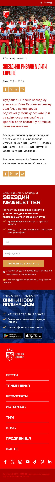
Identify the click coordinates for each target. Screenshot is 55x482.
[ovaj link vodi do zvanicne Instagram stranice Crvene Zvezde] (20, 461)
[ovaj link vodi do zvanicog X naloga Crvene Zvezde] (12, 461)
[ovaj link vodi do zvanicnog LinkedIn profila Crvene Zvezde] (49, 461)
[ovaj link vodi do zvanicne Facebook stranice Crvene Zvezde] (5, 461)
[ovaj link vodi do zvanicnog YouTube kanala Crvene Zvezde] (27, 461)
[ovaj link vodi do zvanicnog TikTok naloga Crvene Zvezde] (35, 461)
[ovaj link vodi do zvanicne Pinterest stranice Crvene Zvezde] (42, 461)
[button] (50, 13)
